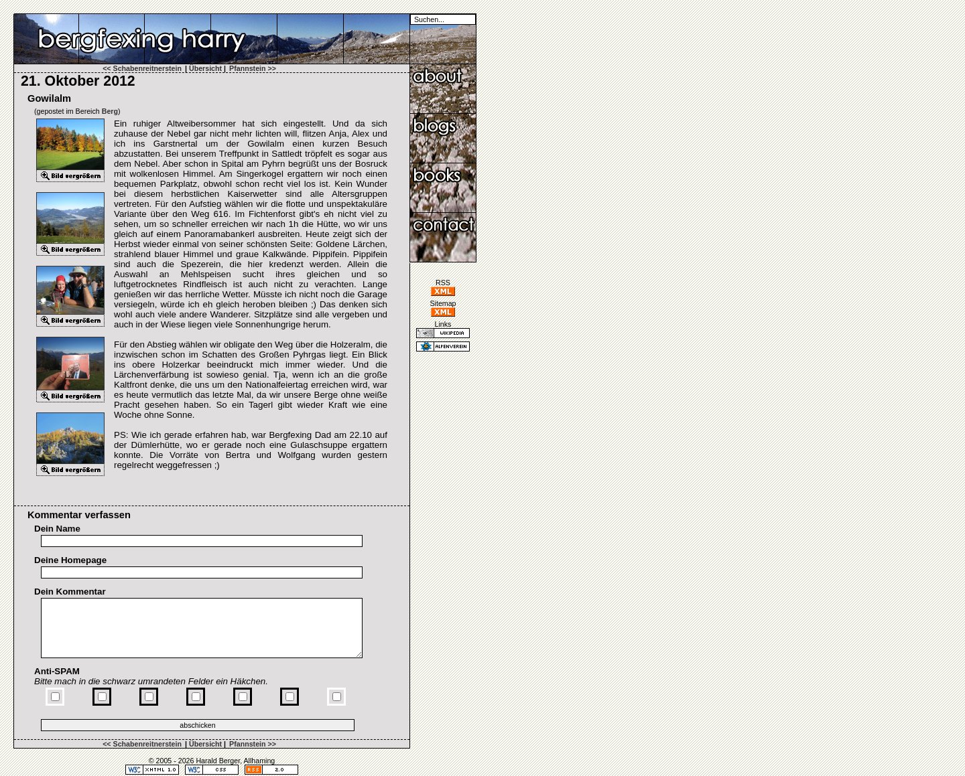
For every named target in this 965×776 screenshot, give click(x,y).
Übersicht (205, 68)
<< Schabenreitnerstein (142, 68)
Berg (110, 111)
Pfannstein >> (252, 68)
